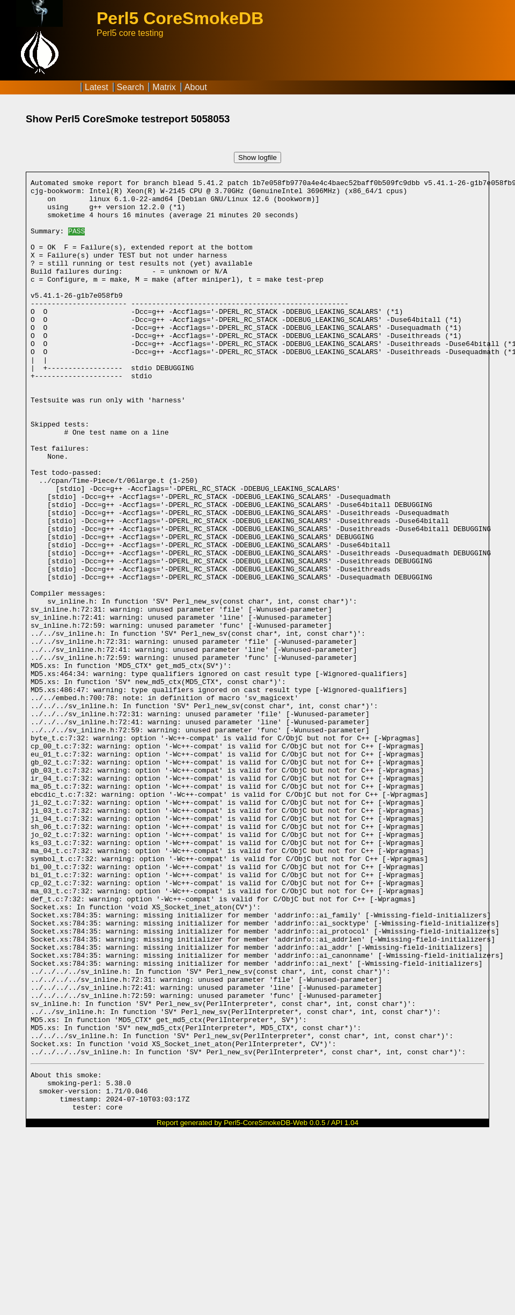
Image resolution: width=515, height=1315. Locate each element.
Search (130, 87)
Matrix (164, 87)
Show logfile (257, 157)
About (196, 87)
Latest (96, 87)
